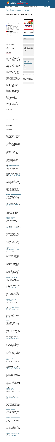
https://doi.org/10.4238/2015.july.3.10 (12, 204)
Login (48, 1)
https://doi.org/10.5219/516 (10, 217)
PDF (25, 35)
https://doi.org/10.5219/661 (10, 388)
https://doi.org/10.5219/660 (15, 377)
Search (46, 6)
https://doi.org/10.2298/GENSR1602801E (12, 247)
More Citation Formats (28, 54)
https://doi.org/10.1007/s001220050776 (14, 174)
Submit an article (9, 6)
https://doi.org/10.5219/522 (10, 154)
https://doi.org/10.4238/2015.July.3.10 (12, 205)
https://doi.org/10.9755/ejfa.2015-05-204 (12, 164)
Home (7, 9)
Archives (20, 6)
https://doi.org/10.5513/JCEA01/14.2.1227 (12, 435)
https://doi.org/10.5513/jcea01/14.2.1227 (12, 433)
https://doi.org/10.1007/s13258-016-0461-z (12, 309)
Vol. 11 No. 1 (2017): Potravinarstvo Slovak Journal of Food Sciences (18, 10)
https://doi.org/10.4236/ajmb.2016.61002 (12, 338)
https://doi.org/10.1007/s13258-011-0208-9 (12, 317)
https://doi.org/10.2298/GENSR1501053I (12, 249)
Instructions (26, 6)
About (31, 6)
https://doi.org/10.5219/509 (10, 409)
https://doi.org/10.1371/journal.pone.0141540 (13, 227)
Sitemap (35, 6)
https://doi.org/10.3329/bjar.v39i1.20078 (12, 277)
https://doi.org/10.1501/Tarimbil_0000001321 (13, 194)
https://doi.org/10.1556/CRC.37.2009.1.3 (12, 397)
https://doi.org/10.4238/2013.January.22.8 (12, 287)
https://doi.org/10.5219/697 (12, 44)
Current (16, 6)
